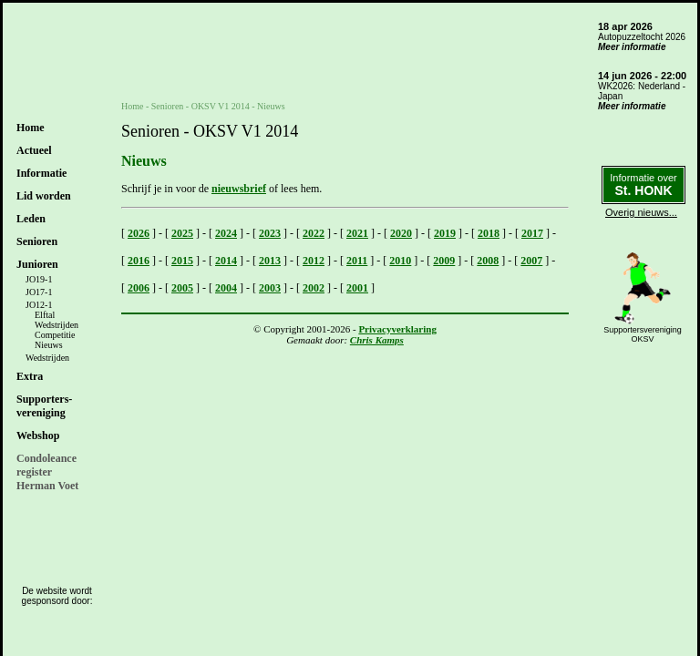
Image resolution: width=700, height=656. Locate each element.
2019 (445, 233)
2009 (444, 260)
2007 (531, 260)
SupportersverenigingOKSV (642, 334)
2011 (356, 260)
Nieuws (49, 345)
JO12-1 (39, 305)
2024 (226, 233)
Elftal (45, 315)
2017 (532, 233)
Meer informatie (631, 47)
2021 (357, 233)
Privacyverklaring (397, 328)
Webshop (37, 435)
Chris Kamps (377, 339)
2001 (357, 288)
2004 (226, 288)
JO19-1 (39, 279)
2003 (270, 288)
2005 (182, 288)
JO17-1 (39, 292)
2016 (138, 260)
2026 (138, 233)
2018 (488, 233)
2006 (138, 288)
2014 (226, 260)
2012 (313, 260)
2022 (313, 233)
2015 (182, 260)
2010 (400, 260)
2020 (401, 233)
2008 (488, 260)
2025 (182, 233)
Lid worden (43, 196)
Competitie (55, 335)
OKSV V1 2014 (220, 106)
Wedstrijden (56, 325)
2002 (313, 288)
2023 (270, 233)
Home (30, 127)
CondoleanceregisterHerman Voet (47, 472)
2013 (270, 260)
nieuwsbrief (238, 188)
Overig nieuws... (641, 212)
